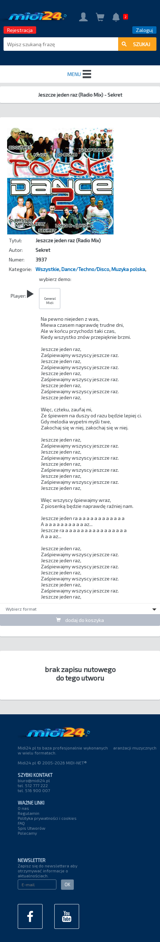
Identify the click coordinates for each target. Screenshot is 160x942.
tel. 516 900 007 (34, 790)
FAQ (21, 823)
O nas (23, 808)
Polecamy (27, 832)
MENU (80, 74)
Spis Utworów (31, 827)
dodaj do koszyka (80, 620)
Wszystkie (47, 269)
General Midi (50, 300)
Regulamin (28, 813)
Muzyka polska (128, 269)
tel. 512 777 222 (33, 785)
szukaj (136, 44)
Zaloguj (144, 30)
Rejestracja (20, 30)
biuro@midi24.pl (34, 780)
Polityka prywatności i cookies (47, 818)
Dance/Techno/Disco (85, 269)
